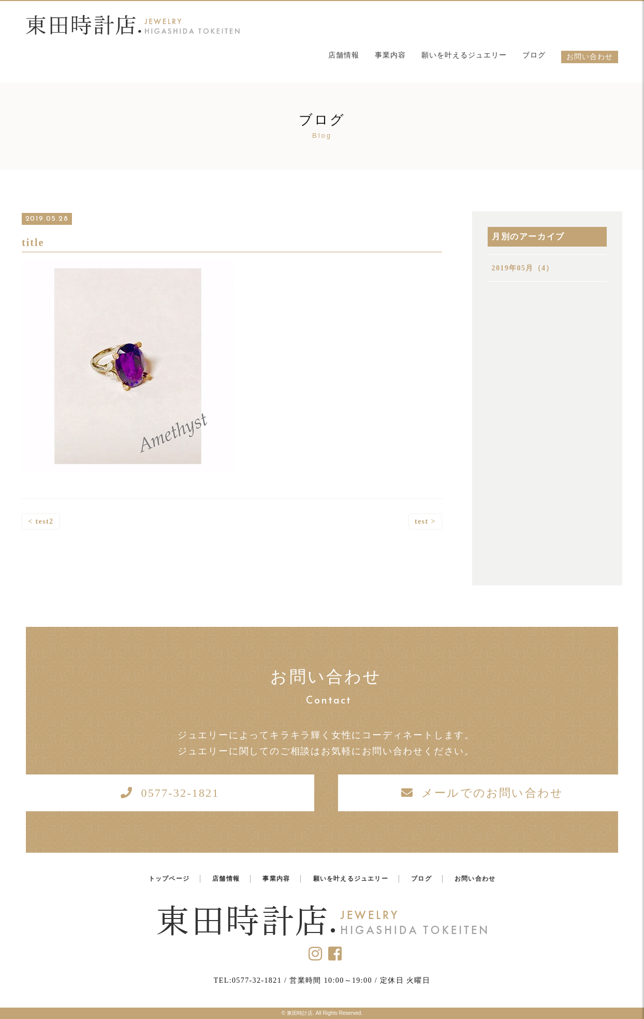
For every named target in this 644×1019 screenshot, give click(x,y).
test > (425, 522)
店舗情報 (343, 55)
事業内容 (390, 55)
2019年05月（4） (523, 268)
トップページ (169, 878)
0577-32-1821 (180, 792)
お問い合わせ (589, 57)
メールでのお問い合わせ (492, 792)
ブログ (534, 55)
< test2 (40, 522)
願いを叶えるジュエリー (464, 55)
